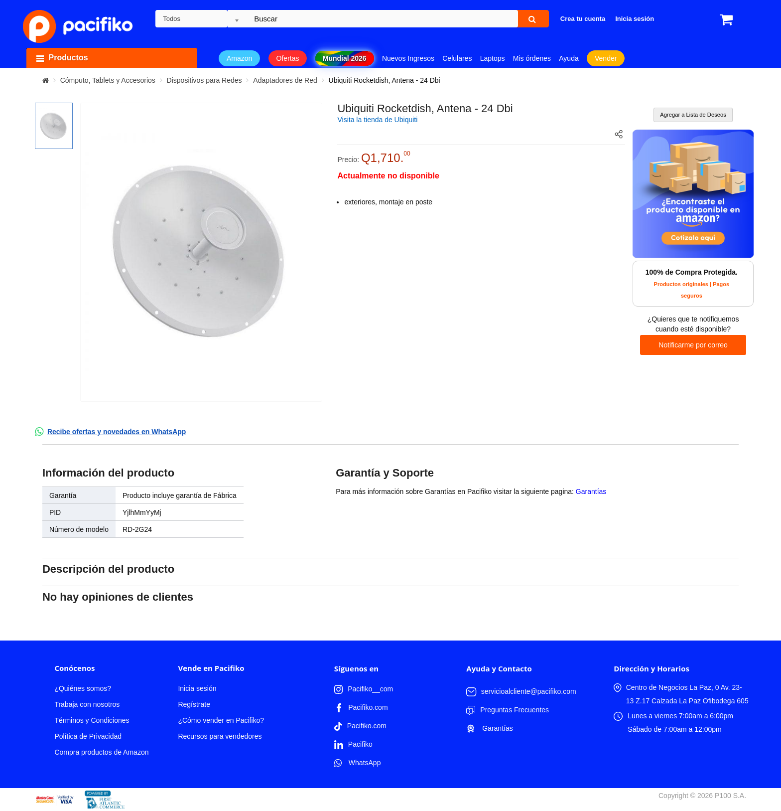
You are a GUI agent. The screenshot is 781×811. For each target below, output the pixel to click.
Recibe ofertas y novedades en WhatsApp (116, 432)
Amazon (239, 58)
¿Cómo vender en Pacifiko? (221, 720)
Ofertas (287, 58)
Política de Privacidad (88, 736)
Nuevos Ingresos (408, 58)
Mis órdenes (532, 58)
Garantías (591, 491)
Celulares (457, 58)
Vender (606, 58)
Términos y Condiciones (91, 720)
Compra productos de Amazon (101, 752)
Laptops (492, 58)
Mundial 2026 (345, 58)
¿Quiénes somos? (82, 688)
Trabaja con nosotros (87, 704)
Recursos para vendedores (219, 736)
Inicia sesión (197, 688)
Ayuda (568, 58)
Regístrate (194, 704)
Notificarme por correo (693, 345)
